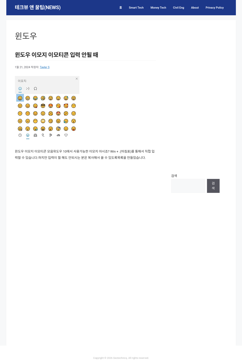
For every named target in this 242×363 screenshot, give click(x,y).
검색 (174, 176)
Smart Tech (136, 7)
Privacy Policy (215, 7)
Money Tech (158, 7)
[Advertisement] (195, 96)
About (195, 7)
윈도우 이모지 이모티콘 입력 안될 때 (56, 55)
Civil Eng (178, 7)
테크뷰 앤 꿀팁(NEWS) (38, 7)
